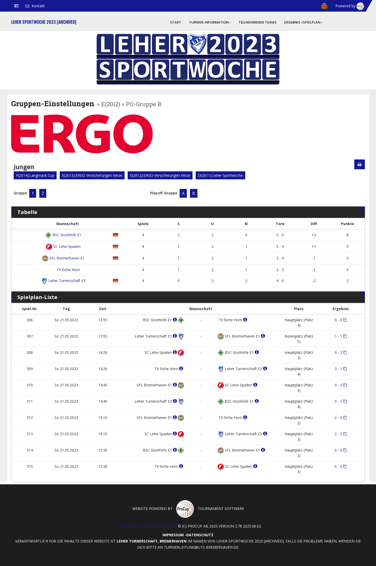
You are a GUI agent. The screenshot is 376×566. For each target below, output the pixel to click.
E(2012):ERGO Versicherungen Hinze (160, 175)
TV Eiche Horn (68, 269)
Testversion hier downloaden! (146, 526)
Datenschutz (199, 534)
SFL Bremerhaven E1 (63, 258)
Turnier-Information (210, 22)
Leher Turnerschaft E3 (63, 280)
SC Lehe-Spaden (63, 246)
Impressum (173, 534)
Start (175, 22)
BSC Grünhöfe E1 (63, 234)
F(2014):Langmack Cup (35, 175)
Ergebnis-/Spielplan (303, 22)
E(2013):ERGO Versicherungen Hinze (92, 175)
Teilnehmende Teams (258, 22)
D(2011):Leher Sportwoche (220, 175)
